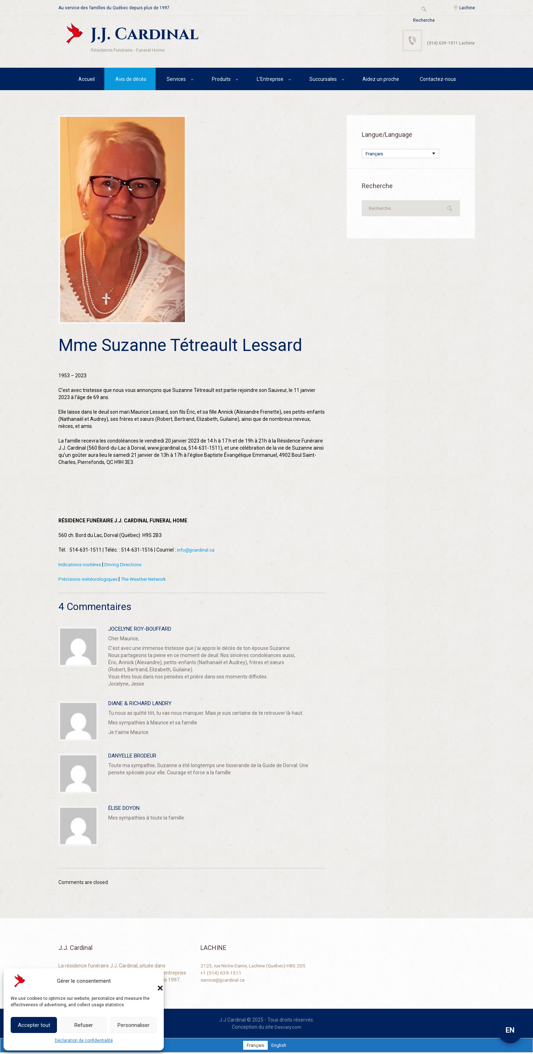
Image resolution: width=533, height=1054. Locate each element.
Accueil (86, 80)
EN (510, 1030)
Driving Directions (126, 565)
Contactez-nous (438, 80)
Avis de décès (130, 80)
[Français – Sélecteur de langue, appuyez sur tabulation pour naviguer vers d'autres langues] (400, 155)
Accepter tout (34, 1025)
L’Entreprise (270, 80)
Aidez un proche (380, 80)
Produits (221, 80)
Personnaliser (133, 1025)
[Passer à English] (279, 1046)
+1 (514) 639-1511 (221, 974)
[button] (153, 981)
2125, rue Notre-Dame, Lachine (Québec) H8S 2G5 (256, 967)
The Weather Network (148, 580)
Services (176, 80)
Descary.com (287, 1028)
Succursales (323, 80)
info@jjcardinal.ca (197, 551)
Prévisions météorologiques (89, 580)
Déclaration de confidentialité (84, 1040)
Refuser (83, 1025)
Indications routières (81, 565)
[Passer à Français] (255, 1046)
